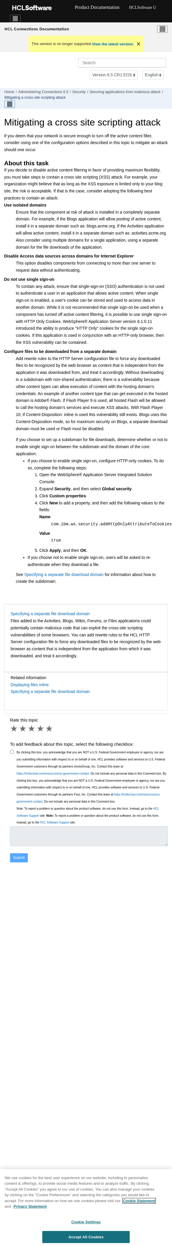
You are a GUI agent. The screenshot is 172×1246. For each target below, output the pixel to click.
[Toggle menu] (162, 29)
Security (79, 92)
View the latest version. (113, 44)
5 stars (49, 728)
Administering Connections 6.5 (43, 92)
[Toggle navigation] (15, 18)
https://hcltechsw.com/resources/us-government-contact (53, 773)
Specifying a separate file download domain (64, 574)
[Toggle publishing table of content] (9, 104)
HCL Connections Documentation (36, 29)
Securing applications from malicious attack (125, 92)
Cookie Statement (139, 1203)
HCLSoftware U (142, 7)
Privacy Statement (30, 1209)
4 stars (40, 728)
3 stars (32, 728)
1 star (14, 728)
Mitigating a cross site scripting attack (35, 97)
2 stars (23, 728)
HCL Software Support (55, 822)
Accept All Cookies (86, 1239)
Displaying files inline (30, 684)
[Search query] (122, 62)
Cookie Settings (86, 1224)
